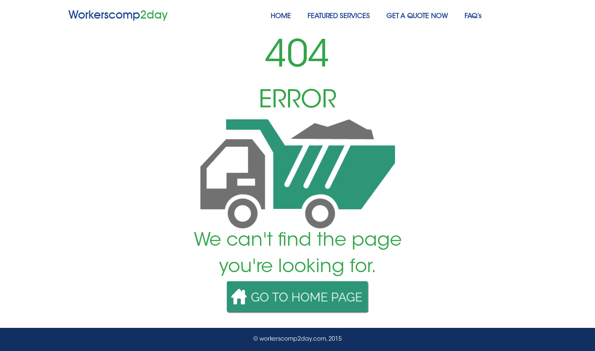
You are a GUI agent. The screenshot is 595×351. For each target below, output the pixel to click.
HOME (281, 16)
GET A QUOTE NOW (417, 16)
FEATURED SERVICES (338, 16)
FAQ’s (472, 16)
